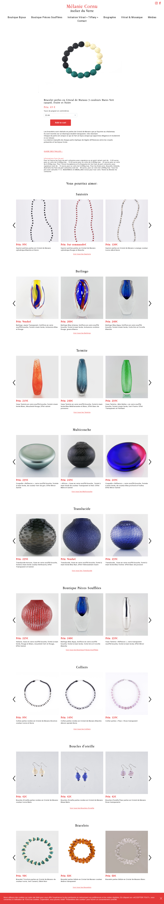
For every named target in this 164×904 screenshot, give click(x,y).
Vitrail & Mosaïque (132, 17)
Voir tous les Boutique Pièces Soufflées (82, 650)
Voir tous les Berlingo (82, 333)
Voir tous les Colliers (82, 729)
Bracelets (82, 825)
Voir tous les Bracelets (82, 887)
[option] (82, 60)
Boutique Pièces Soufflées (46, 17)
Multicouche (82, 430)
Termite (82, 350)
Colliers (82, 667)
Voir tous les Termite (82, 412)
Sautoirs (82, 194)
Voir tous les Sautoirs (82, 254)
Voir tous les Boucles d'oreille (82, 808)
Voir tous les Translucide (82, 571)
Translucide (82, 509)
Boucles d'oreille (82, 746)
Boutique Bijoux (17, 17)
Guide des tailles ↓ (53, 151)
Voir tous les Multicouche (82, 491)
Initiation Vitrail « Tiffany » (83, 17)
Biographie (109, 17)
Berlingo (82, 271)
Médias (152, 17)
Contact (82, 20)
